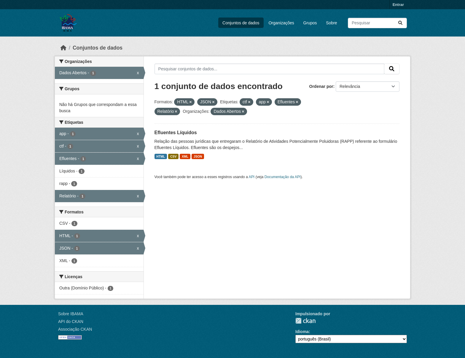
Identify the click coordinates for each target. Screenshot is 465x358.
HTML (160, 156)
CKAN (305, 321)
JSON (198, 156)
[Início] (63, 48)
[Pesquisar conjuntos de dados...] (377, 23)
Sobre (331, 22)
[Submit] (400, 23)
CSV (173, 156)
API (252, 177)
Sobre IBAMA (70, 313)
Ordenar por (321, 86)
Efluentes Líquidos (176, 132)
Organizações (281, 22)
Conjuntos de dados (240, 22)
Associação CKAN (75, 329)
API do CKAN (70, 321)
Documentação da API (283, 177)
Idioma (302, 331)
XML (185, 156)
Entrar (398, 4)
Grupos (310, 22)
